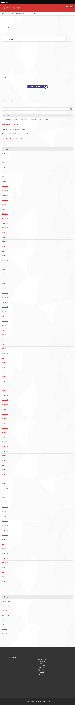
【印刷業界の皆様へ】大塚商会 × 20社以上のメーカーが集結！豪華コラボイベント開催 (25, 119)
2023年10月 (5, 228)
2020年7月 (5, 367)
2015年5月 (5, 586)
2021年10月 (5, 307)
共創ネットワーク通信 (10, 8)
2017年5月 (5, 511)
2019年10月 (5, 404)
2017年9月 (5, 493)
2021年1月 (5, 348)
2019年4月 (5, 432)
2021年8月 (5, 316)
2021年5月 (5, 330)
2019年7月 (5, 418)
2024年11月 (5, 190)
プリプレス (5, 610)
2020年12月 (5, 353)
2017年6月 (5, 507)
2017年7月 (5, 502)
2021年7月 (5, 321)
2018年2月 (5, 479)
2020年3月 (5, 381)
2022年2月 (5, 288)
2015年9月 (5, 567)
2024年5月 (5, 204)
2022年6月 (5, 283)
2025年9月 (5, 172)
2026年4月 (5, 153)
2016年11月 (5, 525)
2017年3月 (5, 516)
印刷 (3, 619)
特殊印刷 (4, 629)
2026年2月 (5, 162)
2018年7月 (5, 460)
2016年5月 (5, 539)
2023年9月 (5, 232)
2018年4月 (5, 469)
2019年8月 (5, 414)
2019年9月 (5, 409)
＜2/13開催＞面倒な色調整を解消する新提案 (13, 129)
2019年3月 (5, 437)
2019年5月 (5, 428)
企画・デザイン (6, 615)
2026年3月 (5, 158)
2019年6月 (5, 423)
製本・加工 (5, 633)
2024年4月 (5, 209)
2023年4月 (5, 241)
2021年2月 (5, 344)
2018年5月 (5, 465)
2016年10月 (5, 530)
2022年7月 (5, 279)
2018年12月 (5, 446)
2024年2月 (5, 214)
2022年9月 (5, 269)
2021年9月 (5, 311)
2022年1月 (5, 293)
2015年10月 (5, 562)
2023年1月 (5, 255)
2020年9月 (5, 362)
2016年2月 (5, 544)
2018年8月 (5, 455)
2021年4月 (5, 335)
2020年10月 (5, 358)
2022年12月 (5, 260)
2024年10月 (5, 195)
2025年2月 (5, 181)
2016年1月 (5, 549)
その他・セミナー (6, 601)
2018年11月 (5, 451)
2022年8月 (5, 274)
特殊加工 (4, 624)
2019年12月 (5, 395)
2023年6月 (5, 237)
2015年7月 (5, 576)
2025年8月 (5, 176)
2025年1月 (5, 186)
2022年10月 (5, 265)
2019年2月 (5, 442)
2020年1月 (5, 390)
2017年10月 (5, 488)
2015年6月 (5, 581)
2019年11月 (5, 400)
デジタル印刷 (5, 605)
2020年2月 (5, 386)
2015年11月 (5, 558)
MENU (6, 2)
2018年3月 (5, 474)
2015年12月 (5, 553)
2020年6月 (5, 372)
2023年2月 (5, 251)
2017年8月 (5, 497)
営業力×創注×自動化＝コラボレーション (12, 138)
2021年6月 (5, 325)
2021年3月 (5, 339)
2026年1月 (5, 167)
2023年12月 (5, 218)
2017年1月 (5, 521)
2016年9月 (5, 535)
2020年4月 (5, 376)
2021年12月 (5, 297)
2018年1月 (5, 483)
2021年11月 (5, 302)
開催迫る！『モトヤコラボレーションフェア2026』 (15, 133)
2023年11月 (5, 223)
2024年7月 (5, 200)
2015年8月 (5, 572)
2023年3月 (5, 246)
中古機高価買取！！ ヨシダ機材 (11, 124)
